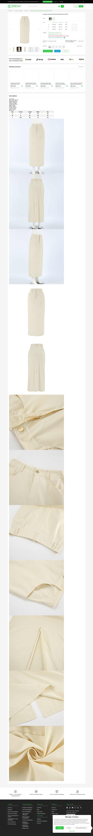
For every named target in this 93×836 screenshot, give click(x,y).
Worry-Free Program (12, 813)
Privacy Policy (72, 831)
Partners (39, 823)
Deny (68, 828)
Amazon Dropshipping (27, 820)
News (53, 811)
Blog (38, 809)
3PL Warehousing (12, 824)
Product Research (41, 813)
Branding (45, 45)
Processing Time (45, 41)
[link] (10, 10)
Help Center (40, 811)
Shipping (44, 32)
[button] (72, 24)
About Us (54, 807)
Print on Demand (12, 822)
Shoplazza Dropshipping (25, 822)
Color (44, 18)
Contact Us (54, 809)
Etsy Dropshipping (26, 811)
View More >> (81, 66)
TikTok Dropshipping (27, 809)
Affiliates (39, 819)
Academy (39, 807)
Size (44, 22)
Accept (60, 828)
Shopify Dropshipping (27, 807)
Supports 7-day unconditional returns (56, 37)
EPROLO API (25, 828)
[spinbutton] (74, 24)
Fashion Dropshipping (13, 811)
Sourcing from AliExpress (25, 814)
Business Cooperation (42, 821)
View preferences (81, 828)
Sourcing (10, 807)
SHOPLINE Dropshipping (25, 826)
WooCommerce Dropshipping (26, 817)
